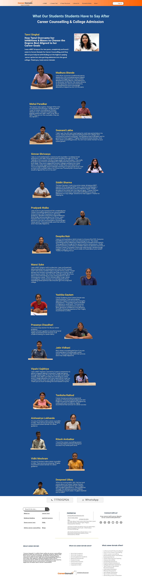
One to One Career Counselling (113, 552)
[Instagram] (105, 522)
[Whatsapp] (101, 522)
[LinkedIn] (109, 522)
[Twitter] (117, 522)
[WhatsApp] (90, 500)
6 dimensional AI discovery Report (113, 551)
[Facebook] (121, 522)
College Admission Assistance (112, 564)
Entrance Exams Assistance (112, 563)
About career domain (31, 546)
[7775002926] (60, 500)
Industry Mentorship (109, 560)
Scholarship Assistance (110, 561)
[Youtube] (113, 522)
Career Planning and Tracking (112, 558)
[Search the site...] (33, 509)
